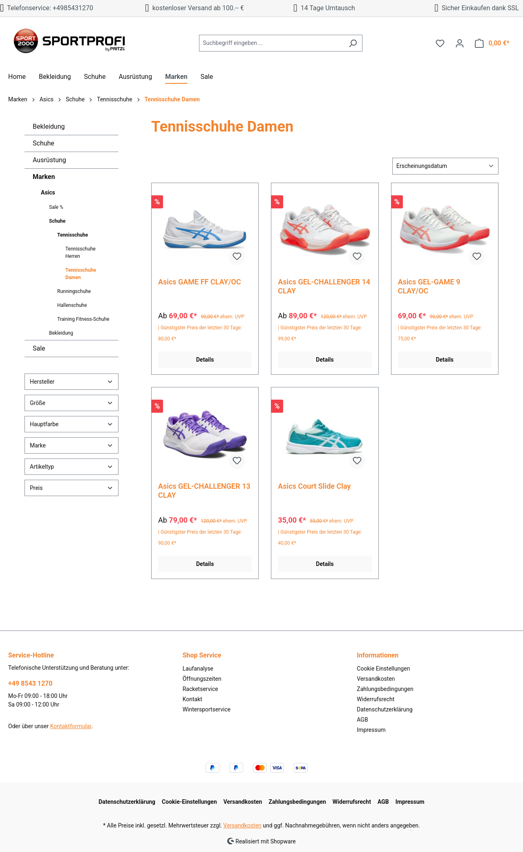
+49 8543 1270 (30, 683)
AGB (362, 719)
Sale (39, 348)
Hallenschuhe (72, 305)
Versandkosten (376, 678)
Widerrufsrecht (375, 699)
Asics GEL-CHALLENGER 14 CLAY (324, 286)
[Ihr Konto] (459, 43)
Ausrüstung (49, 160)
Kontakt (192, 699)
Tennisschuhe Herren (80, 252)
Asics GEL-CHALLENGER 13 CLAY (204, 490)
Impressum (371, 730)
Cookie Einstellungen (383, 668)
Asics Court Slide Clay (314, 486)
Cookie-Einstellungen (189, 801)
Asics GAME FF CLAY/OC (199, 281)
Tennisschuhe (72, 235)
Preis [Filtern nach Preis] (71, 487)
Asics (48, 192)
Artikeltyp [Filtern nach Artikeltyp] (71, 466)
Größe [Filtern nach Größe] (71, 402)
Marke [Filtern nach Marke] (71, 445)
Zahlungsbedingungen (385, 689)
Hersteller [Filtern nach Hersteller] (71, 381)
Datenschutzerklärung (384, 709)
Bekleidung (49, 126)
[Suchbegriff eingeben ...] (271, 43)
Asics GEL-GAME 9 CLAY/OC (429, 286)
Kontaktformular (71, 726)
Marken (44, 177)
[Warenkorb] (492, 43)
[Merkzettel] (440, 43)
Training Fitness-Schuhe (83, 319)
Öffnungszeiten (202, 678)
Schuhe (43, 143)
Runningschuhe (74, 291)
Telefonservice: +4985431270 (46, 8)
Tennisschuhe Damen (80, 273)
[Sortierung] (445, 166)
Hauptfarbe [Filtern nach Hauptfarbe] (71, 423)
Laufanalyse (198, 668)
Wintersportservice (207, 709)
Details (205, 359)
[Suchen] (352, 43)
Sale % (56, 207)
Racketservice (200, 689)
